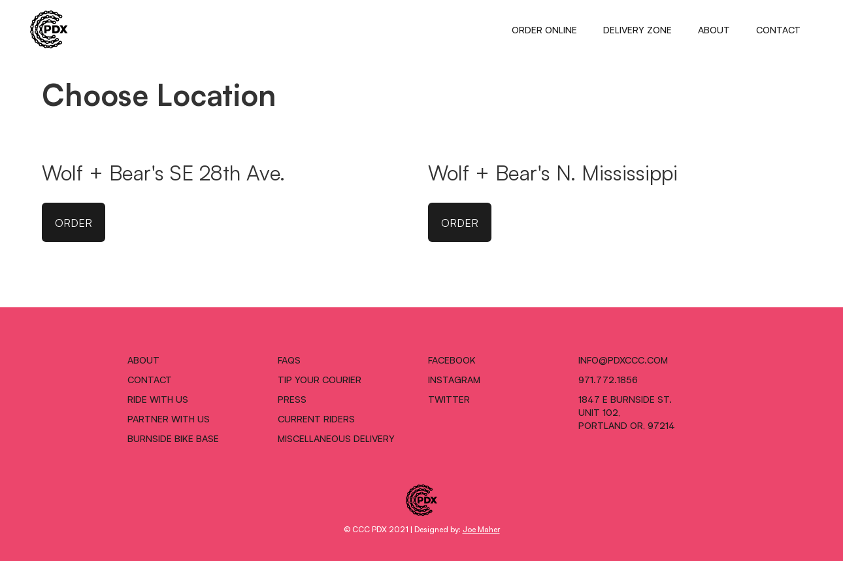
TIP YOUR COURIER (319, 379)
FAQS (289, 359)
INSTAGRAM (454, 379)
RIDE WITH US (157, 398)
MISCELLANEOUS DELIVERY (336, 438)
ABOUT (714, 29)
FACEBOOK (452, 359)
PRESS (292, 398)
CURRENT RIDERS (316, 418)
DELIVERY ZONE (637, 29)
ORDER (73, 222)
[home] (49, 29)
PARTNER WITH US (168, 418)
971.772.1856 (608, 379)
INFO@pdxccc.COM (623, 359)
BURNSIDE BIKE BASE (173, 438)
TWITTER (449, 398)
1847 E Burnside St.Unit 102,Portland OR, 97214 (626, 412)
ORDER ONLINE (544, 29)
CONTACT (778, 29)
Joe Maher (481, 528)
